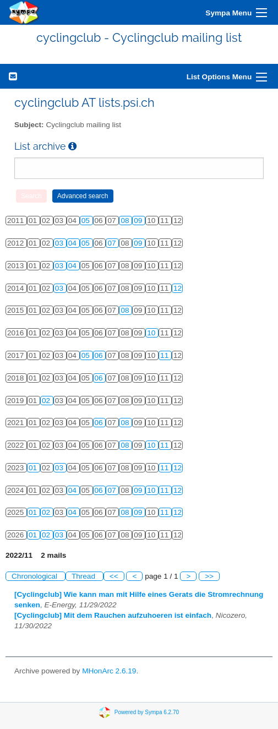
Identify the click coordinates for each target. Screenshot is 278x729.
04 (73, 243)
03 (60, 243)
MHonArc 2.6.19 (109, 671)
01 (34, 468)
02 (47, 400)
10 (152, 333)
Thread (84, 576)
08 (126, 220)
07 (112, 243)
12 (177, 288)
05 (86, 220)
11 (165, 355)
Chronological (35, 576)
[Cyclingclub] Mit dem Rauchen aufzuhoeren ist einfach (112, 615)
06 (100, 355)
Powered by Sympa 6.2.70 (147, 712)
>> (209, 576)
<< (114, 576)
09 (139, 220)
